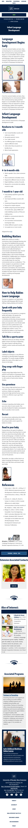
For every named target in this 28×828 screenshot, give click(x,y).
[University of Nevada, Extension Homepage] (14, 776)
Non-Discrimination (14, 821)
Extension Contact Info (8, 19)
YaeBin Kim (14, 586)
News (3, 1)
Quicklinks (23, 1)
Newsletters (9, 1)
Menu (14, 15)
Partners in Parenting (10, 695)
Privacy (14, 826)
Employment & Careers (14, 817)
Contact (14, 809)
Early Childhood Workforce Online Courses (12, 749)
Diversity (14, 800)
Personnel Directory (20, 19)
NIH (11, 231)
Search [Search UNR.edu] (14, 3)
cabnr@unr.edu (14, 788)
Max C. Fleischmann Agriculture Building (10, 786)
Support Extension (14, 21)
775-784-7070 (10, 790)
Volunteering (16, 1)
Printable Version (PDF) (14, 553)
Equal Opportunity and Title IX (14, 813)
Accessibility (14, 805)
